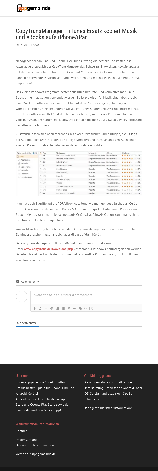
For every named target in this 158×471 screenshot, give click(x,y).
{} (85, 308)
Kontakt (21, 431)
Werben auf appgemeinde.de (36, 454)
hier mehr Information (115, 408)
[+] (91, 308)
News (35, 45)
